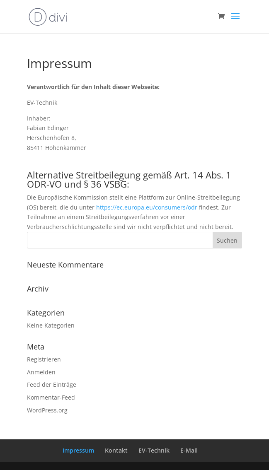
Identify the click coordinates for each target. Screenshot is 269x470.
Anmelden (41, 372)
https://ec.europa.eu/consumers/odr (146, 207)
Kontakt (116, 450)
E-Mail (189, 450)
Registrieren (44, 359)
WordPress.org (47, 410)
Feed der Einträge (51, 384)
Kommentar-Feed (51, 397)
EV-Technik (154, 450)
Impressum (78, 450)
